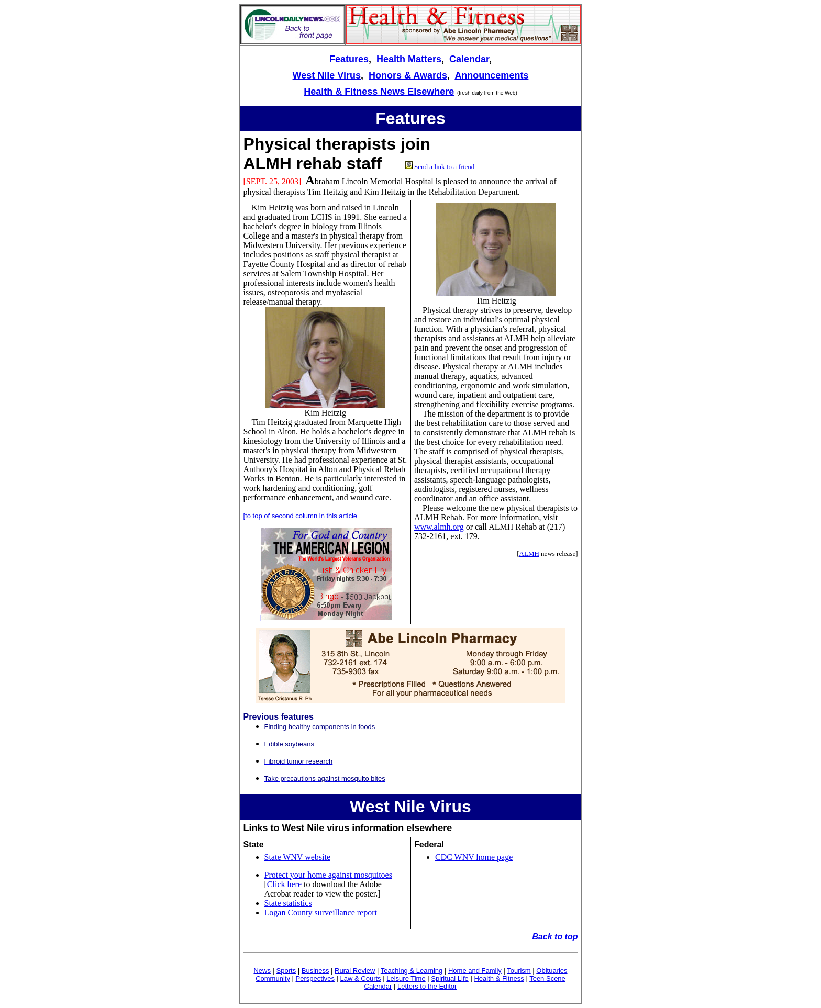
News (262, 971)
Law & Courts (360, 978)
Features (349, 59)
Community (273, 978)
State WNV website (297, 857)
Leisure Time (405, 978)
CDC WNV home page (474, 857)
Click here (284, 884)
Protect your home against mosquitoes (328, 874)
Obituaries (551, 971)
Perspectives (315, 978)
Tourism (519, 971)
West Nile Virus (327, 75)
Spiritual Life (450, 978)
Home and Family (475, 971)
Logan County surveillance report (321, 912)
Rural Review (355, 971)
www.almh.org (439, 526)
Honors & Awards (408, 75)
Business (315, 971)
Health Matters (408, 59)
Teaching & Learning (412, 971)
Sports (286, 971)
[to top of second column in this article (300, 516)
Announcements (491, 75)
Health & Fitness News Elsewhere (379, 91)
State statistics (288, 903)
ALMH (529, 553)
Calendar (469, 59)
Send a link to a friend (444, 167)
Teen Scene (547, 978)
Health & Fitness (499, 978)
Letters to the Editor (427, 986)
